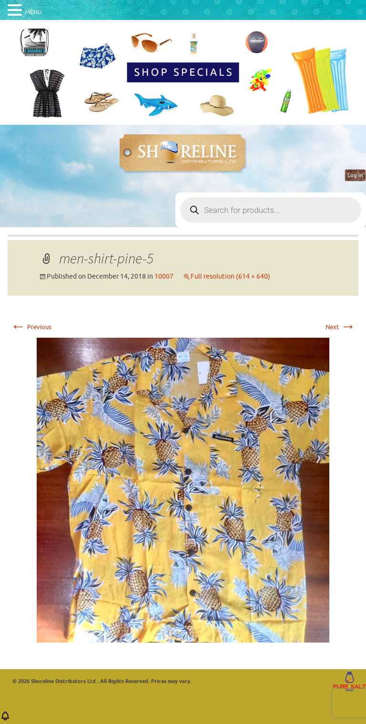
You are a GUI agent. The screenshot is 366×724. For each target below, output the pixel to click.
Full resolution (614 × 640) (230, 276)
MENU (33, 12)
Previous (30, 327)
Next (340, 327)
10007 (163, 276)
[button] (5, 719)
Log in (355, 175)
